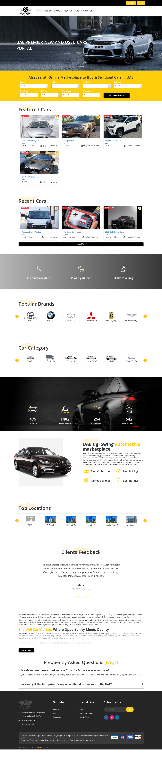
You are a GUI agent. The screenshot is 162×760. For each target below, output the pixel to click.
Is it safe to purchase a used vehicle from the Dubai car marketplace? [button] (64, 676)
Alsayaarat (41, 758)
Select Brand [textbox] (56, 86)
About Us (68, 11)
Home (39, 11)
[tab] (81, 676)
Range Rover (69, 141)
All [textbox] (84, 86)
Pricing (82, 715)
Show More (26, 656)
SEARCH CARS (116, 96)
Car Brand (55, 82)
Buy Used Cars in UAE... (73, 232)
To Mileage (87, 91)
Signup (131, 3)
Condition (117, 82)
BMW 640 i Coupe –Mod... (32, 177)
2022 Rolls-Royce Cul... (114, 232)
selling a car (125, 620)
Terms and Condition (87, 719)
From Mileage (67, 91)
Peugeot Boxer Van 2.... (31, 232)
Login (140, 3)
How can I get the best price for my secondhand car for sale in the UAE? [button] (65, 690)
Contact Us (86, 11)
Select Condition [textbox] (120, 86)
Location (23, 82)
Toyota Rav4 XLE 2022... (115, 141)
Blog (76, 11)
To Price (44, 91)
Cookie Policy (85, 723)
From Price (24, 91)
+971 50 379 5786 (27, 734)
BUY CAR (58, 11)
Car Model (87, 82)
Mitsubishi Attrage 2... (31, 141)
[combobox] (34, 86)
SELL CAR (48, 11)
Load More (81, 245)
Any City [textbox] (23, 86)
